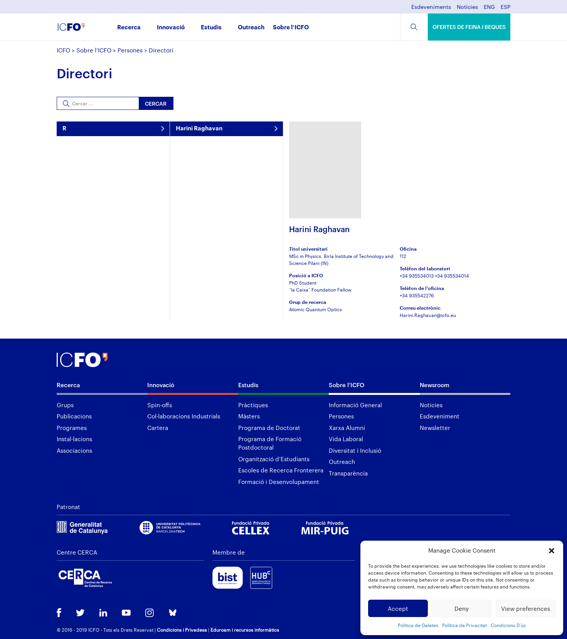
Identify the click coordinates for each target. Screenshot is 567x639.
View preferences (525, 608)
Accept (398, 608)
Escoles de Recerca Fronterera (280, 470)
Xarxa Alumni (347, 427)
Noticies (431, 404)
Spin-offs (159, 404)
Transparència (348, 473)
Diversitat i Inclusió (355, 450)
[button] (551, 551)
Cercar (156, 103)
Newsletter (435, 427)
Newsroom (434, 384)
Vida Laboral (346, 438)
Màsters (249, 416)
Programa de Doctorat (269, 427)
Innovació (171, 27)
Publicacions (74, 416)
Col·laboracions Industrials (183, 416)
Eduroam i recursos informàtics (244, 629)
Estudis (211, 27)
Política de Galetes (418, 625)
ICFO (63, 50)
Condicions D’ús (508, 625)
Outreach (251, 27)
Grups (65, 404)
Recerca (129, 27)
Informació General (355, 404)
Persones (130, 50)
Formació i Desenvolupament (278, 481)
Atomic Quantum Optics (315, 309)
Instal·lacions (74, 438)
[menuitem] (489, 9)
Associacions (74, 450)
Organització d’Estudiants (274, 458)
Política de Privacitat (464, 625)
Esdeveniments (431, 7)
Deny (461, 608)
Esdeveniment (439, 416)
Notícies (467, 7)
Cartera (157, 427)
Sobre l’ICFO (291, 27)
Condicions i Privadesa (182, 629)
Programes (72, 427)
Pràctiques (253, 404)
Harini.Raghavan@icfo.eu (428, 315)
